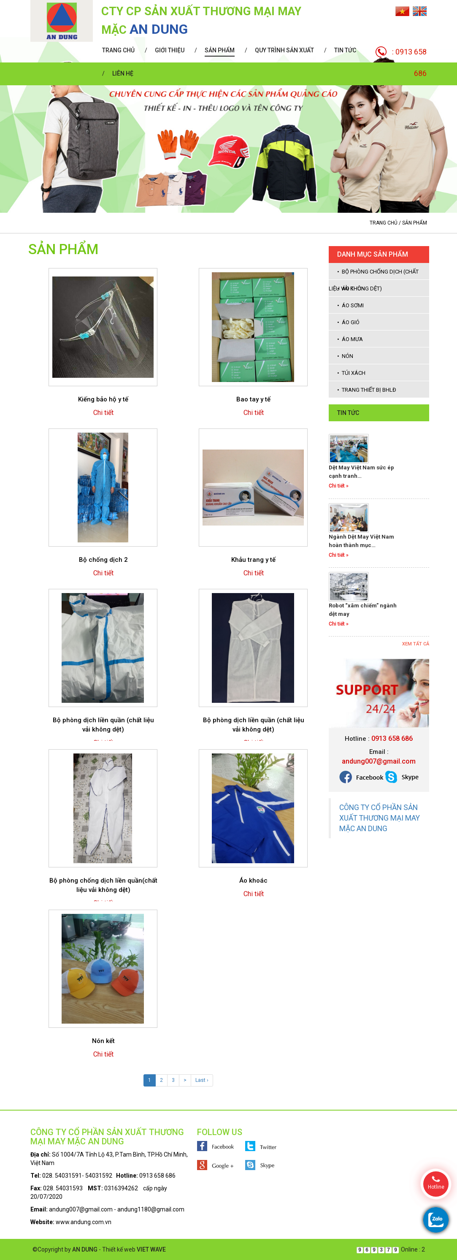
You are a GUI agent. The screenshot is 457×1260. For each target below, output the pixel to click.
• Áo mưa (350, 339)
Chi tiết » (339, 486)
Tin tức (345, 50)
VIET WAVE (151, 1249)
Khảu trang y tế (253, 560)
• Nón (345, 356)
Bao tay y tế (253, 399)
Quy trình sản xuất (284, 50)
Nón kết (103, 1041)
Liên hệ (122, 73)
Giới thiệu (169, 50)
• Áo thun (351, 288)
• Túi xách (351, 373)
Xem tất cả (415, 644)
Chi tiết (103, 413)
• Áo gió (348, 322)
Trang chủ (118, 50)
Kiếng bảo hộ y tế (103, 399)
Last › (201, 1080)
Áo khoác (253, 880)
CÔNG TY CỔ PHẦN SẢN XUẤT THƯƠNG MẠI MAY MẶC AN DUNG (379, 818)
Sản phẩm (220, 50)
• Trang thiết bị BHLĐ (366, 390)
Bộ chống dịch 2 (103, 560)
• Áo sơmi (350, 305)
